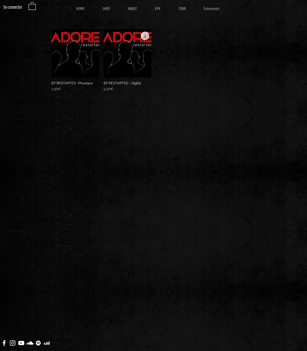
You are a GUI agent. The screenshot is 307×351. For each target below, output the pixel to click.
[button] (32, 5)
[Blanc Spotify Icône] (38, 343)
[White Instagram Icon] (12, 343)
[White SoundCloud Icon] (29, 343)
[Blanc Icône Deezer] (47, 343)
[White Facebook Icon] (4, 343)
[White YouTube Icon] (21, 343)
